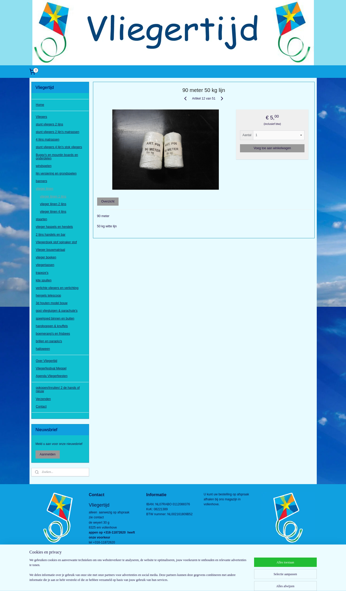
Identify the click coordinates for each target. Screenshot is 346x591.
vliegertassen (45, 265)
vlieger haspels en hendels (54, 227)
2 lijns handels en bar (50, 234)
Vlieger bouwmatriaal (50, 250)
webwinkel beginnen (181, 581)
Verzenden (43, 399)
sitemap (154, 581)
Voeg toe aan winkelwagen (272, 148)
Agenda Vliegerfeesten (51, 376)
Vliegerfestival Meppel (51, 368)
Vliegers (41, 117)
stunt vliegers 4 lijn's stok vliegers (59, 147)
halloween (43, 349)
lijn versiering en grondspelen (56, 173)
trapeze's (42, 273)
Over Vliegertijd (46, 361)
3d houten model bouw (51, 303)
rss (164, 581)
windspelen (43, 166)
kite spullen (43, 280)
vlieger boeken (46, 257)
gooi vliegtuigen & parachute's (57, 310)
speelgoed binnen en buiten (55, 318)
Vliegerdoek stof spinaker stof (56, 242)
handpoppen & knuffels (52, 326)
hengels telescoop (48, 295)
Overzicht (108, 201)
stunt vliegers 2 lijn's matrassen (57, 132)
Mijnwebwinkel (221, 581)
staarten (41, 219)
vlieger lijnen (44, 188)
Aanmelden (48, 454)
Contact (41, 406)
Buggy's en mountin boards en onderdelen (57, 156)
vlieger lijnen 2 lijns (53, 204)
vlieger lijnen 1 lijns (53, 196)
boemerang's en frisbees (53, 333)
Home (40, 105)
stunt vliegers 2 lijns (49, 124)
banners (41, 181)
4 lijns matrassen (47, 139)
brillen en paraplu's (49, 341)
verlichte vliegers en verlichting (57, 288)
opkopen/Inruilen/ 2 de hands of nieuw (58, 389)
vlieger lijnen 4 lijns (53, 211)
